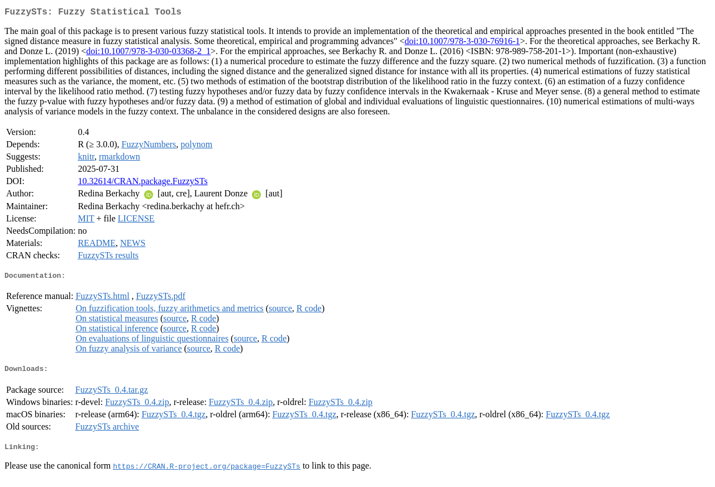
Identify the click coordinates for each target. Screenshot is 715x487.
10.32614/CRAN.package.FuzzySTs (142, 183)
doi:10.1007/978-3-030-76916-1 (462, 43)
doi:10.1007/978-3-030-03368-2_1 (148, 53)
